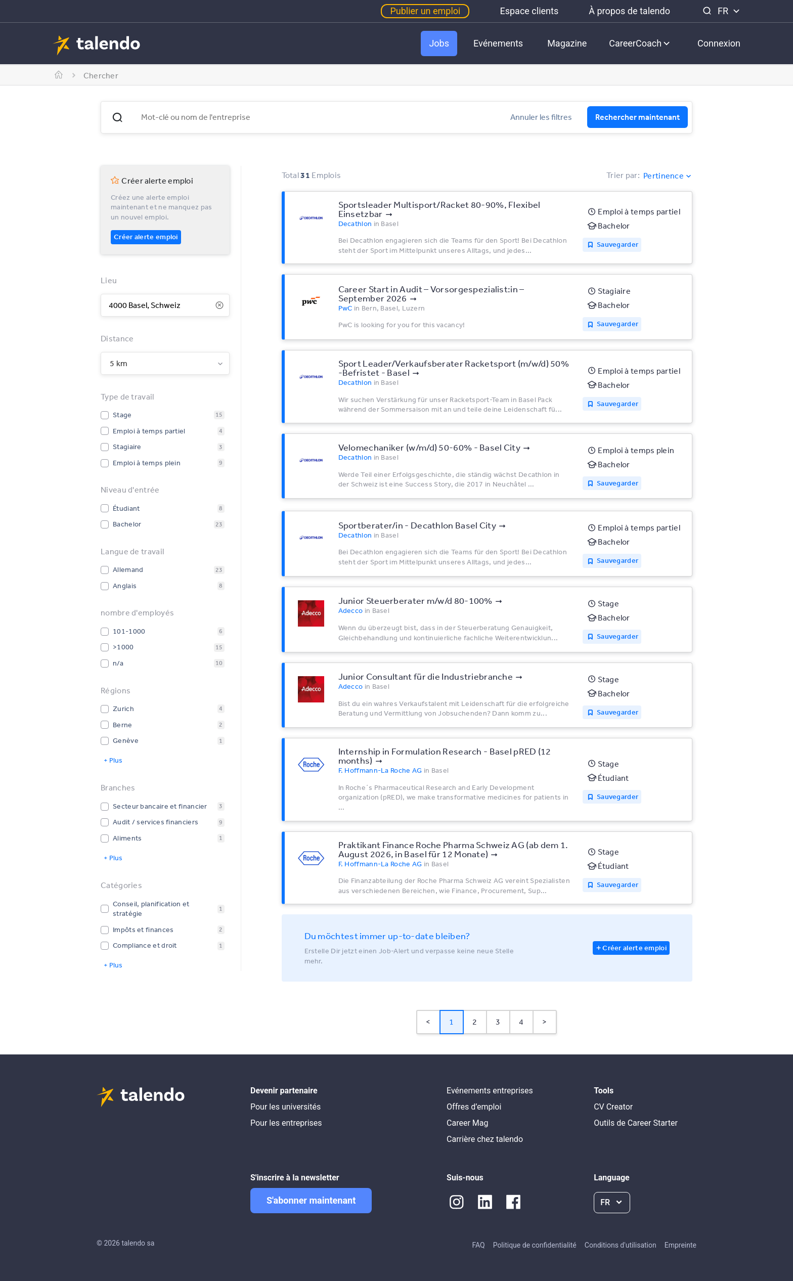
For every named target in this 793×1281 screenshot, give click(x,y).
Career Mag (467, 1123)
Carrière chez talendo (485, 1139)
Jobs (439, 43)
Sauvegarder (617, 244)
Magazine (567, 43)
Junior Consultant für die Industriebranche (425, 676)
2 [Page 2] (474, 1022)
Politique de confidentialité (535, 1245)
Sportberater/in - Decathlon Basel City (417, 524)
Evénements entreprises (490, 1090)
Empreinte (680, 1245)
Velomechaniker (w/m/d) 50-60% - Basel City (429, 447)
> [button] (544, 1022)
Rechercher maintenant (637, 117)
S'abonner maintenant (311, 1200)
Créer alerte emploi (146, 236)
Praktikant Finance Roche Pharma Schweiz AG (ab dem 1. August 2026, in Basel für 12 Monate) (453, 849)
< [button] (428, 1022)
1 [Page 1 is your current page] (451, 1022)
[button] (117, 117)
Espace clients (529, 11)
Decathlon (355, 223)
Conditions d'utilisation (620, 1245)
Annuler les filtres (541, 117)
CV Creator (613, 1107)
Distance (117, 338)
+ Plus (113, 760)
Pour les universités (285, 1107)
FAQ (478, 1245)
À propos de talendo (629, 11)
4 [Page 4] (521, 1022)
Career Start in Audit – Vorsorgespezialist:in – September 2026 (431, 293)
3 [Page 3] (498, 1022)
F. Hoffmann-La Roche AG (380, 770)
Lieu (109, 280)
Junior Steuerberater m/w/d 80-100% (415, 600)
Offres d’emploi (474, 1107)
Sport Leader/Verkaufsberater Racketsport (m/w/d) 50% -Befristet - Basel (453, 368)
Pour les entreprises (286, 1123)
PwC (345, 308)
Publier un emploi (425, 11)
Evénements (498, 43)
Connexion (718, 43)
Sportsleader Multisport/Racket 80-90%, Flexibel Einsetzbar (439, 209)
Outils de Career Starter (636, 1123)
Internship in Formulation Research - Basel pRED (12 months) (444, 755)
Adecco (350, 610)
